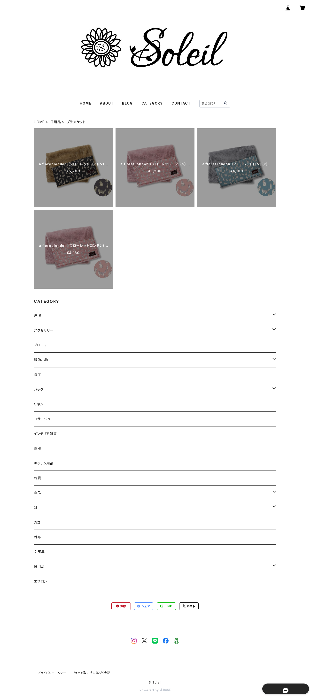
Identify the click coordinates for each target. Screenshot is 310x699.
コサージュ (42, 419)
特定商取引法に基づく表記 (92, 673)
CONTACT (181, 103)
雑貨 (37, 478)
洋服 (37, 315)
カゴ (37, 522)
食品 (37, 493)
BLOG (127, 103)
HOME (85, 103)
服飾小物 (41, 360)
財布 (37, 537)
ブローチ (40, 345)
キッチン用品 (44, 463)
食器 (37, 448)
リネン (38, 404)
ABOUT (106, 103)
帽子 (37, 374)
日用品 (55, 122)
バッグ (38, 389)
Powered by (155, 690)
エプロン (40, 581)
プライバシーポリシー (52, 673)
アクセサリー (44, 330)
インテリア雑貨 (45, 434)
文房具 (39, 552)
